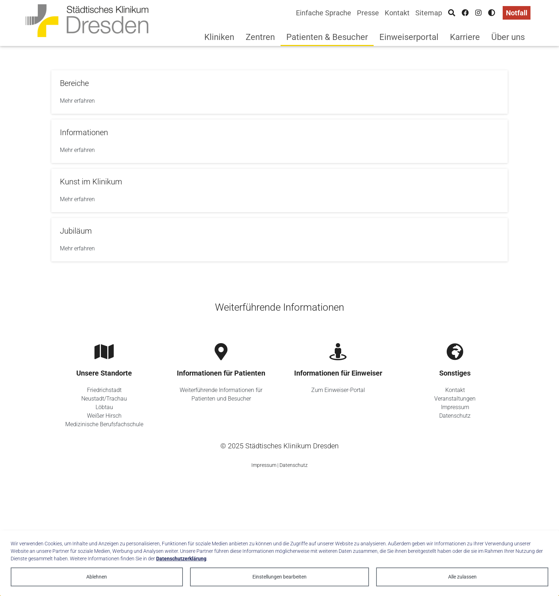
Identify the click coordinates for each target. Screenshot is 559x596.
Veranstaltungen (455, 398)
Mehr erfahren (77, 100)
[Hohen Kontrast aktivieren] (491, 12)
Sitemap (428, 13)
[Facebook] (465, 12)
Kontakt (397, 13)
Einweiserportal (409, 37)
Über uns (508, 37)
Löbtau (104, 407)
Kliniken (219, 37)
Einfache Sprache (323, 13)
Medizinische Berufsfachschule (104, 424)
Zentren (260, 37)
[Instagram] (478, 12)
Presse (368, 13)
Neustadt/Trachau (104, 398)
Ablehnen (96, 577)
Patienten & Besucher (327, 37)
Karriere (465, 37)
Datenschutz (455, 415)
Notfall (516, 13)
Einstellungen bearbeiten (279, 577)
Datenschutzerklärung (181, 558)
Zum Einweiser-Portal (338, 390)
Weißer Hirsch (104, 415)
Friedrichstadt (104, 390)
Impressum (455, 407)
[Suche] (451, 12)
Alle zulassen (462, 577)
